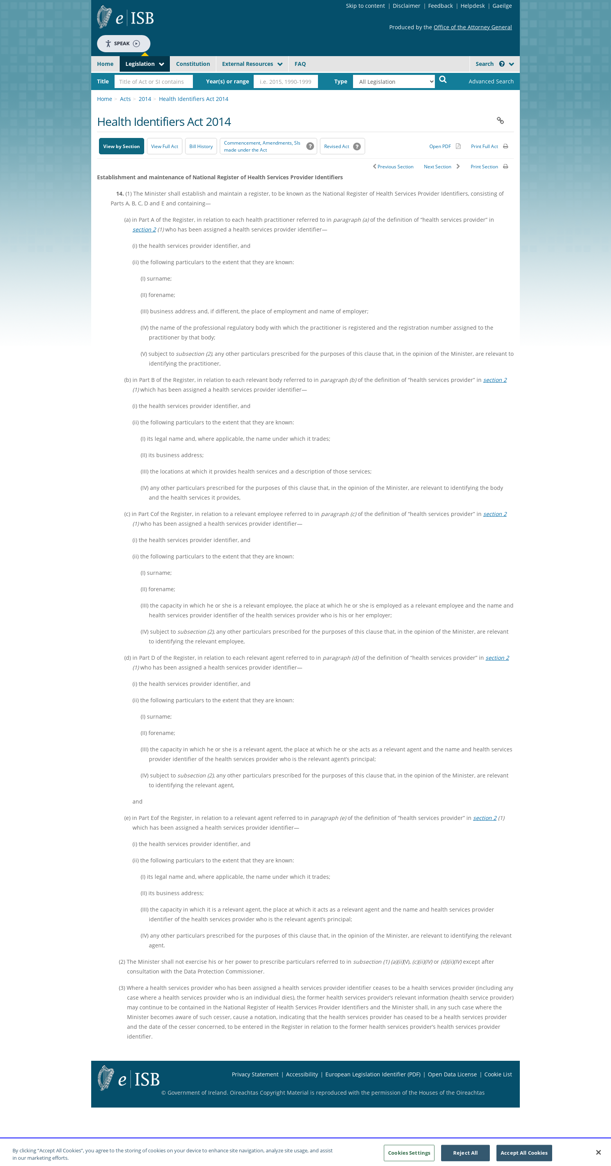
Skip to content (365, 5)
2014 (145, 98)
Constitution (193, 63)
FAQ (300, 63)
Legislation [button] (140, 63)
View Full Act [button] (164, 146)
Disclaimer (406, 5)
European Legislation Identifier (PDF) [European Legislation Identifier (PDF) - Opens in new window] (372, 1074)
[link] (485, 81)
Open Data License (452, 1074)
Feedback (440, 5)
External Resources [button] (247, 63)
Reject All (465, 1155)
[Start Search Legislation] (443, 79)
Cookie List (498, 1074)
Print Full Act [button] (484, 146)
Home (105, 63)
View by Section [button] (121, 146)
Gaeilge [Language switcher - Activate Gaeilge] (502, 5)
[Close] (598, 1155)
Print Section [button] (484, 166)
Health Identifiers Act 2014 (193, 98)
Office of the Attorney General (473, 27)
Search (490, 63)
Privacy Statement (255, 1074)
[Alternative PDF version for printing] (445, 146)
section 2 (144, 229)
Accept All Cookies (524, 1155)
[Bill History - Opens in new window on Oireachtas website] (201, 146)
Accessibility (302, 1074)
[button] (502, 64)
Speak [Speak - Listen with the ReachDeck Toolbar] (122, 43)
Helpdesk (473, 5)
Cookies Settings (409, 1155)
